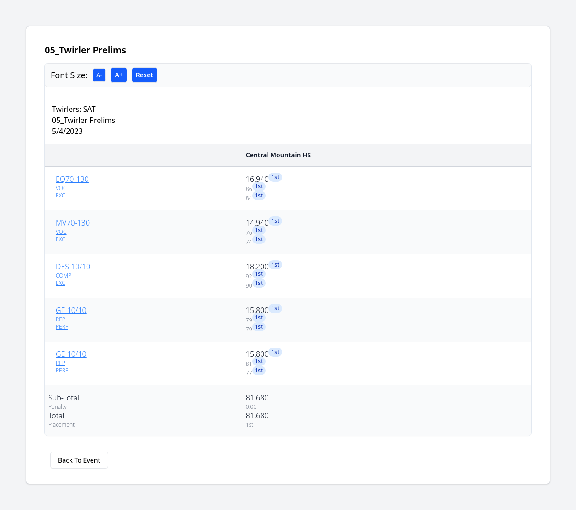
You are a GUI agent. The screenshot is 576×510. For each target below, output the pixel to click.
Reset (144, 74)
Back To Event (79, 460)
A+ (118, 74)
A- (99, 75)
